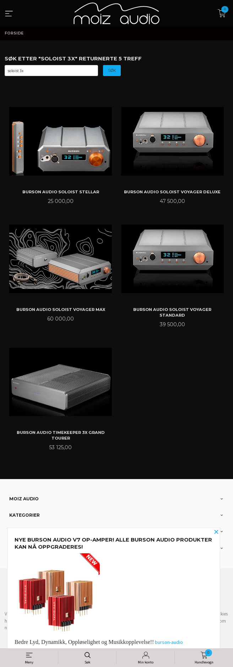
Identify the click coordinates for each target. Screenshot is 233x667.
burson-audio (169, 642)
